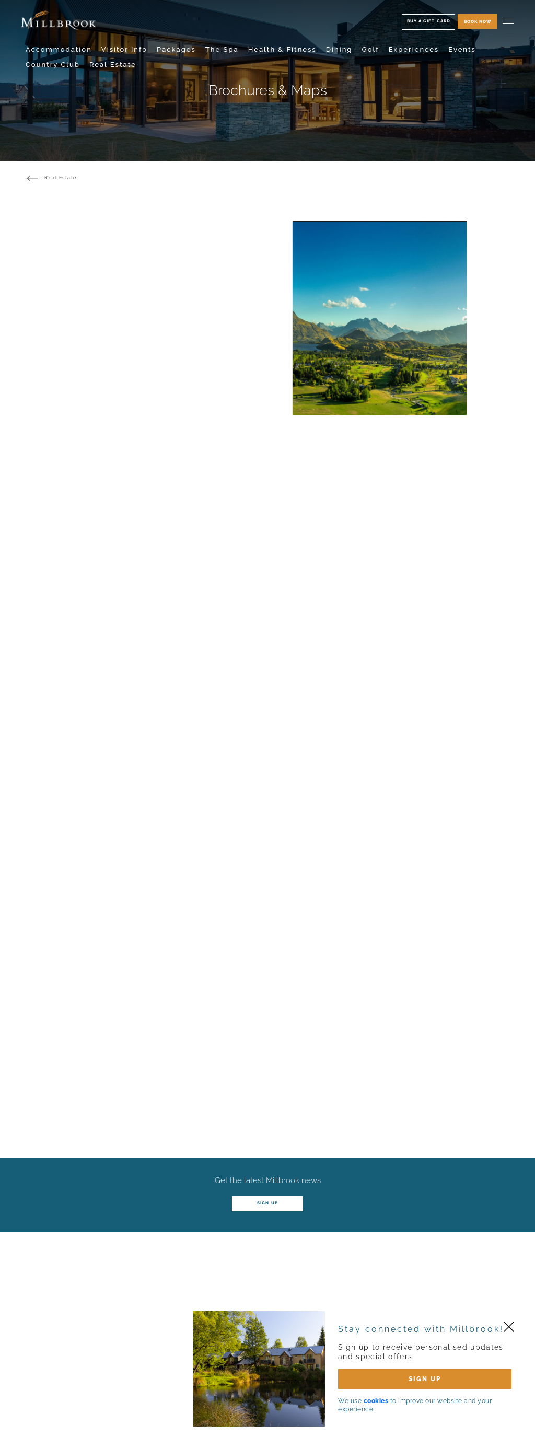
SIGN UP (425, 1379)
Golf (370, 49)
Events (462, 49)
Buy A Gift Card (428, 21)
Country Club (53, 64)
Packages (176, 49)
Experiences (414, 49)
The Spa (222, 49)
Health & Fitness (282, 49)
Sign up (267, 1203)
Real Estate (112, 64)
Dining (339, 49)
